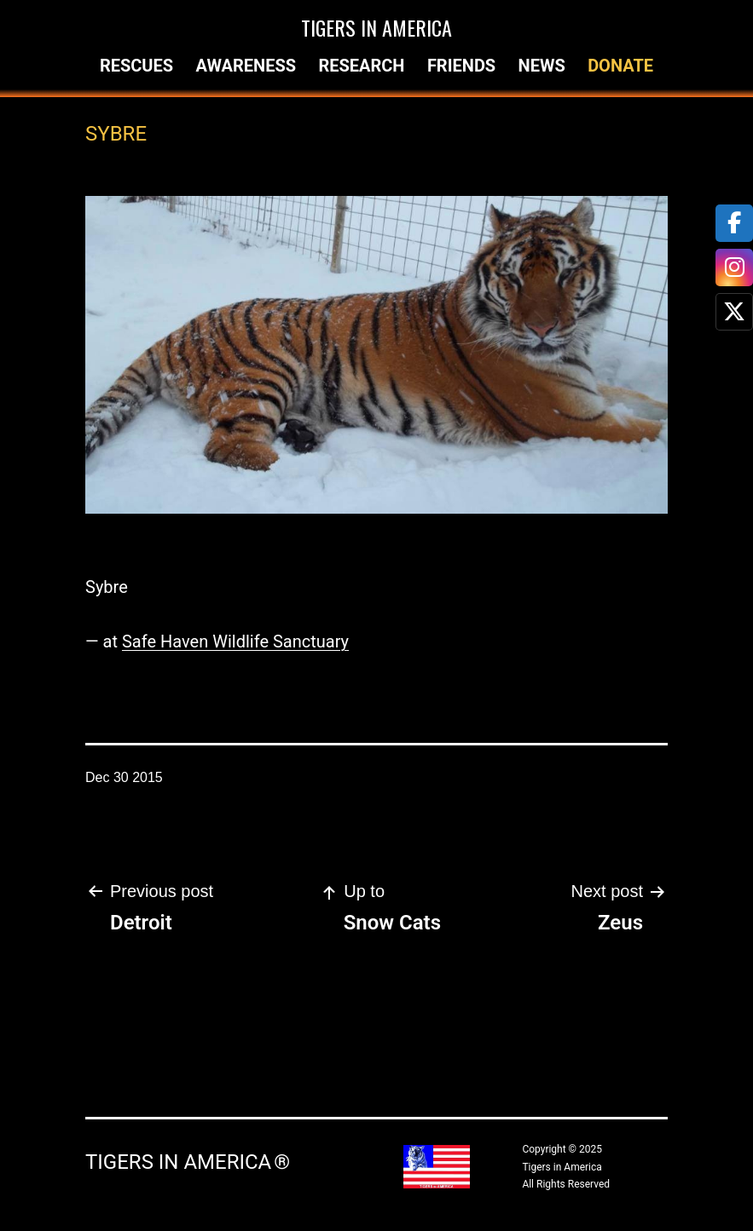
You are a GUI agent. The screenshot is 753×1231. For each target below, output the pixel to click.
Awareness (245, 65)
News (541, 65)
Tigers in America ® (187, 1162)
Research (361, 65)
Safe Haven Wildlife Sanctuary (235, 641)
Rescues (136, 65)
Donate (620, 65)
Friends (461, 65)
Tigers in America (376, 27)
